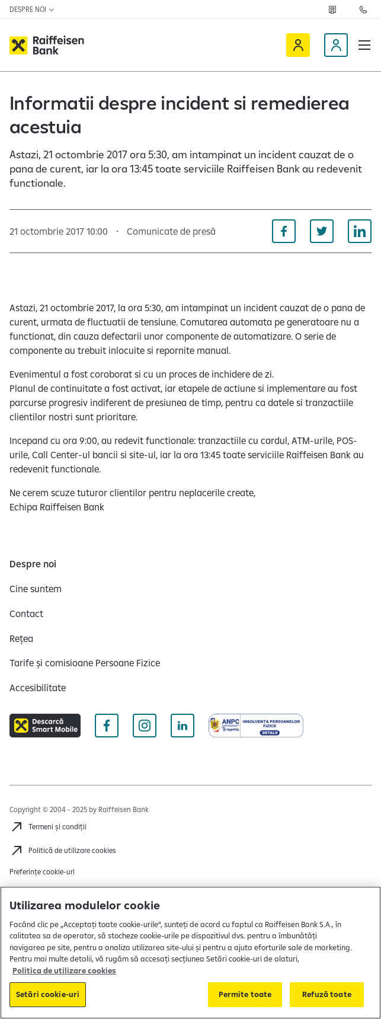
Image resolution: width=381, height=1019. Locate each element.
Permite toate (245, 994)
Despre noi (32, 9)
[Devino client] (336, 45)
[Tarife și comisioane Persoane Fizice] (84, 663)
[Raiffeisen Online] (298, 45)
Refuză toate (326, 994)
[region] (190, 952)
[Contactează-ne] (363, 9)
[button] (364, 45)
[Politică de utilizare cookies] (62, 851)
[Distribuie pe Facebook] (284, 231)
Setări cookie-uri (47, 994)
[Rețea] (332, 9)
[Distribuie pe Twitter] (322, 231)
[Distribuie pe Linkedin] (360, 231)
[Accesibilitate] (37, 688)
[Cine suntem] (35, 589)
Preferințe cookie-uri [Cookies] (42, 871)
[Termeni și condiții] (48, 827)
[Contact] (26, 613)
